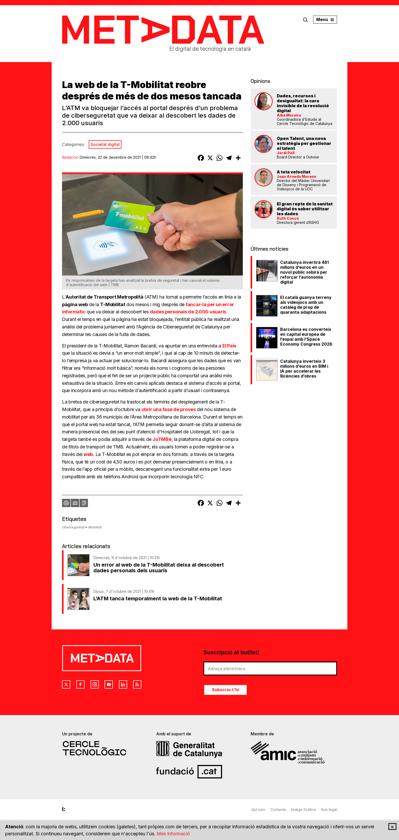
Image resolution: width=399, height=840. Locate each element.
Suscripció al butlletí (231, 652)
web (88, 454)
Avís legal (329, 809)
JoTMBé (162, 439)
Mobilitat (95, 527)
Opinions (260, 81)
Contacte (278, 809)
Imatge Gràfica (303, 809)
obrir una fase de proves (168, 409)
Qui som (258, 809)
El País (229, 345)
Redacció (70, 157)
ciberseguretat (73, 527)
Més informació (173, 834)
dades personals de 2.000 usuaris (188, 311)
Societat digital (105, 144)
